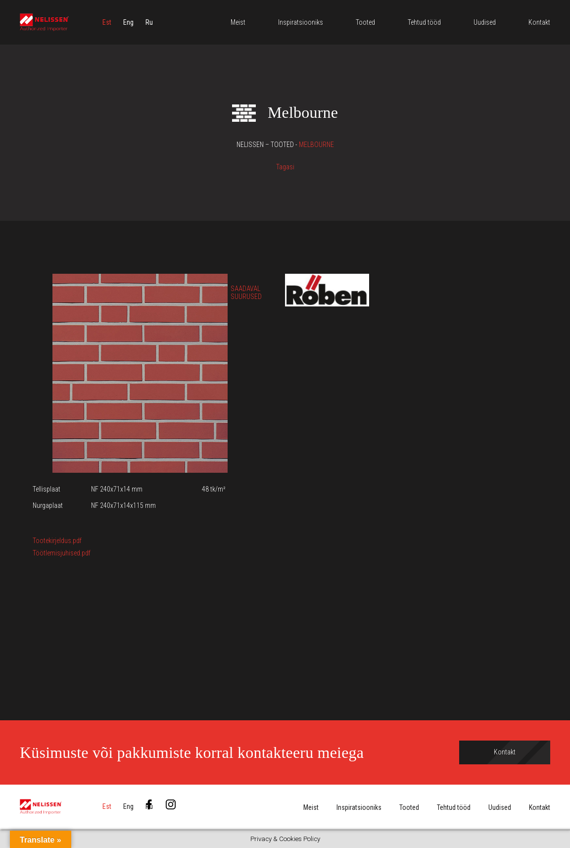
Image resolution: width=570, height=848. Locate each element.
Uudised (499, 807)
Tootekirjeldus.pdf (57, 541)
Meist (311, 807)
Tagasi (285, 167)
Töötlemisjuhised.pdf (62, 553)
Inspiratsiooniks (358, 807)
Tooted (409, 807)
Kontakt (539, 807)
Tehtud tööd (454, 807)
